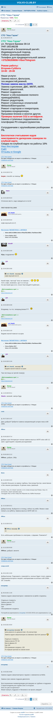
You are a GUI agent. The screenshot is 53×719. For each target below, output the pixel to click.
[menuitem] (3, 7)
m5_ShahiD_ (11, 212)
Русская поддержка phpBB (26, 714)
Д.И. (7, 261)
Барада (9, 28)
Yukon (16, 17)
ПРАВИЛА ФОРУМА (7, 160)
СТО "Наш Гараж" (10, 15)
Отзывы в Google (11, 152)
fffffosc (3, 429)
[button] (25, 24)
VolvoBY (10, 243)
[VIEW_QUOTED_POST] (22, 274)
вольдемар (4, 585)
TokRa (11, 17)
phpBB (22, 712)
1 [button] (28, 25)
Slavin (7, 190)
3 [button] (33, 25)
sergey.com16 (5, 566)
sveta (2, 411)
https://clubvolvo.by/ (7, 293)
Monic (3, 473)
